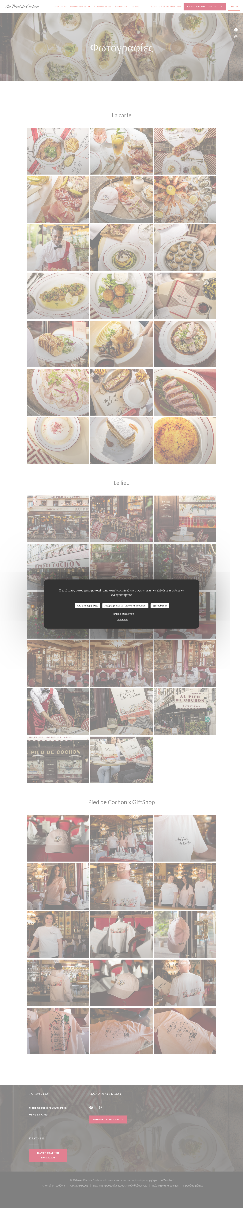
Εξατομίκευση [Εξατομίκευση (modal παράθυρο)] (159, 605)
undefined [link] (122, 619)
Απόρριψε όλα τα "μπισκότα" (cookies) (125, 605)
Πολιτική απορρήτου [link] (123, 613)
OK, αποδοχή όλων (87, 605)
